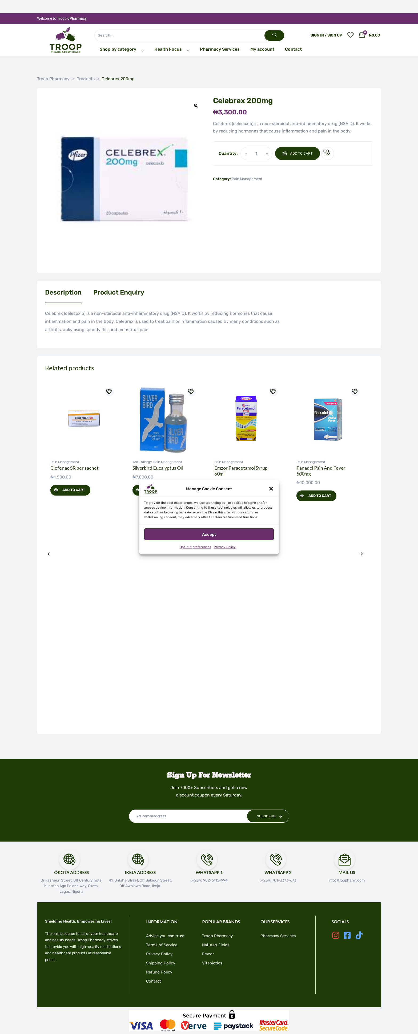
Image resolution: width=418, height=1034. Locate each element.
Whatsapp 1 (209, 872)
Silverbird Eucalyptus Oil (157, 468)
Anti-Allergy (142, 462)
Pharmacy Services (278, 936)
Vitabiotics (212, 963)
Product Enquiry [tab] (118, 292)
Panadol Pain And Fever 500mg (320, 471)
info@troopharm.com (346, 880)
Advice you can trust (165, 936)
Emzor (208, 954)
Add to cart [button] (73, 490)
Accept (209, 534)
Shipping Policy (160, 963)
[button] (271, 489)
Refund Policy (159, 972)
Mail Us (346, 872)
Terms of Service (161, 945)
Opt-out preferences (195, 547)
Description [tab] (63, 292)
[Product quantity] (256, 153)
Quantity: (228, 153)
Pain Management (247, 179)
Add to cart (301, 153)
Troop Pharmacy (217, 936)
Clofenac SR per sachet (74, 468)
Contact (153, 981)
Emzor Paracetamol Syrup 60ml (241, 471)
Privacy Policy (225, 547)
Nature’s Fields (216, 945)
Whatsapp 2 (277, 872)
